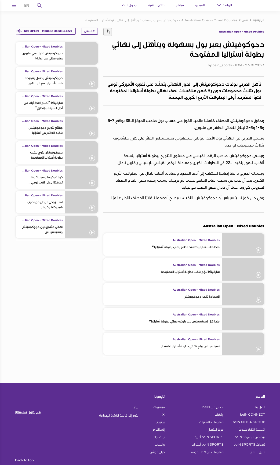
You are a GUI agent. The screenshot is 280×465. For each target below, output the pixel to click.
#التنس (89, 31)
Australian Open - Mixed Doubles (211, 20)
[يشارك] (107, 32)
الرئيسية (258, 20)
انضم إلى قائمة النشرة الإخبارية (119, 415)
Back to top (24, 460)
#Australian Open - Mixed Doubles (39, 31)
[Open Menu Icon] (14, 5)
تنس (245, 20)
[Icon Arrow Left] (19, 31)
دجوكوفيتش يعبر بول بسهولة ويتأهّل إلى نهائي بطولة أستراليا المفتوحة (132, 20)
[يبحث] (39, 5)
